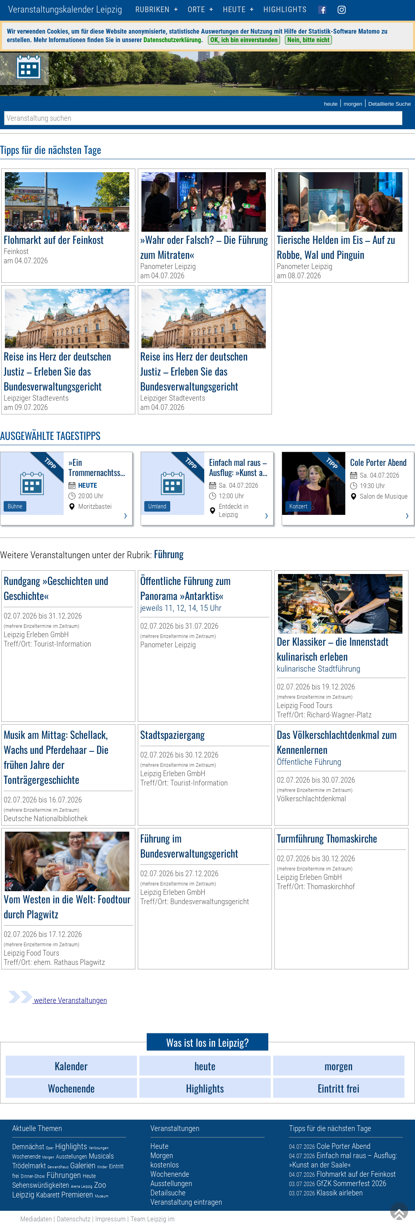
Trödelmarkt (29, 1165)
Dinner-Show (33, 1176)
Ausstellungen (71, 1156)
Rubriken (152, 9)
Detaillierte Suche (389, 104)
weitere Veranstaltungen (57, 1000)
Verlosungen (99, 1148)
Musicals (101, 1156)
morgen (353, 104)
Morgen (48, 1157)
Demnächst (28, 1146)
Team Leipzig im (152, 1219)
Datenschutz (73, 1219)
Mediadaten (36, 1219)
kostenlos (164, 1164)
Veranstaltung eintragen (186, 1202)
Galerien (83, 1165)
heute (331, 104)
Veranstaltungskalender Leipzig (65, 9)
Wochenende (26, 1156)
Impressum (110, 1219)
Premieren (77, 1194)
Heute (89, 1176)
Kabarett (48, 1195)
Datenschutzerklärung (172, 40)
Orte (196, 9)
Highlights (285, 9)
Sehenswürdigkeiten (40, 1185)
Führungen (64, 1175)
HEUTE (234, 9)
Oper (49, 1148)
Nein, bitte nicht (308, 40)
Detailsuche (168, 1192)
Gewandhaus (57, 1167)
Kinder (102, 1167)
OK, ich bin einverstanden (244, 40)
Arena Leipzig (81, 1186)
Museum (102, 1196)
